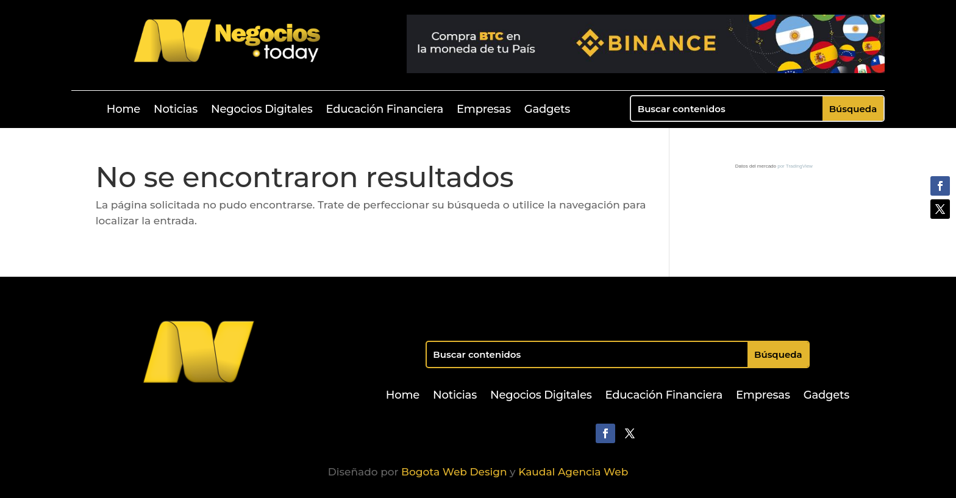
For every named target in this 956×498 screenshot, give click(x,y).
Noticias (176, 110)
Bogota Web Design (454, 472)
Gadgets (547, 110)
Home (123, 110)
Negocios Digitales (262, 110)
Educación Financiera (384, 110)
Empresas (484, 110)
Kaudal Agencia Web (573, 472)
